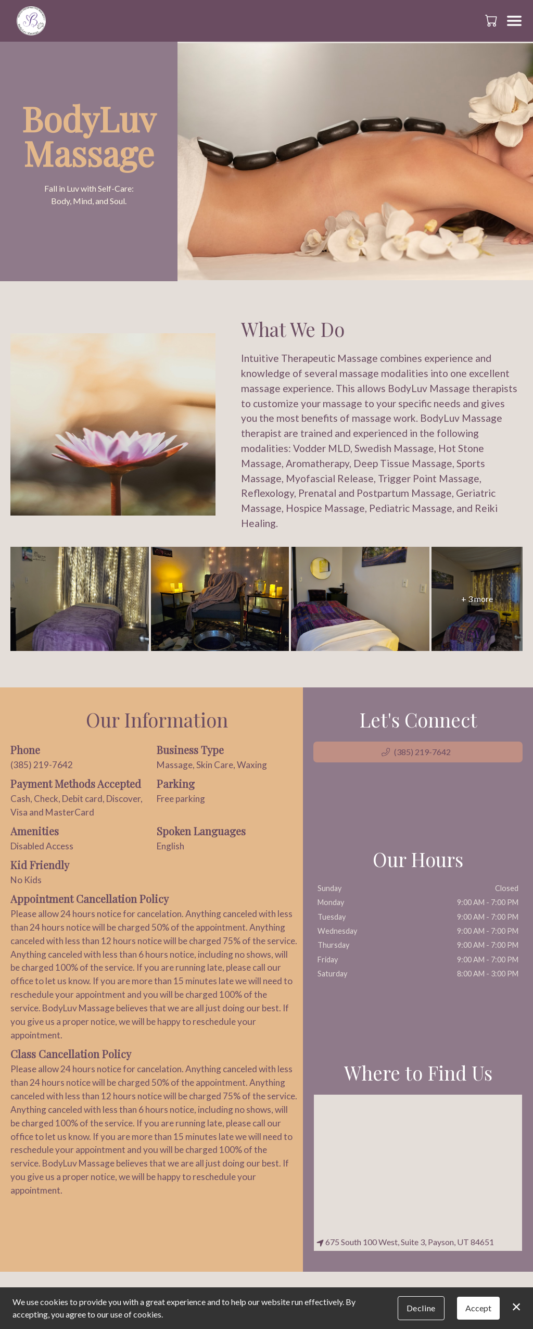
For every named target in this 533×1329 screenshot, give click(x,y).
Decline (421, 1308)
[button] (492, 20)
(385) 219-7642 (41, 764)
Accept (478, 1308)
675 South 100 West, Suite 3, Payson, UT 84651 (405, 1242)
